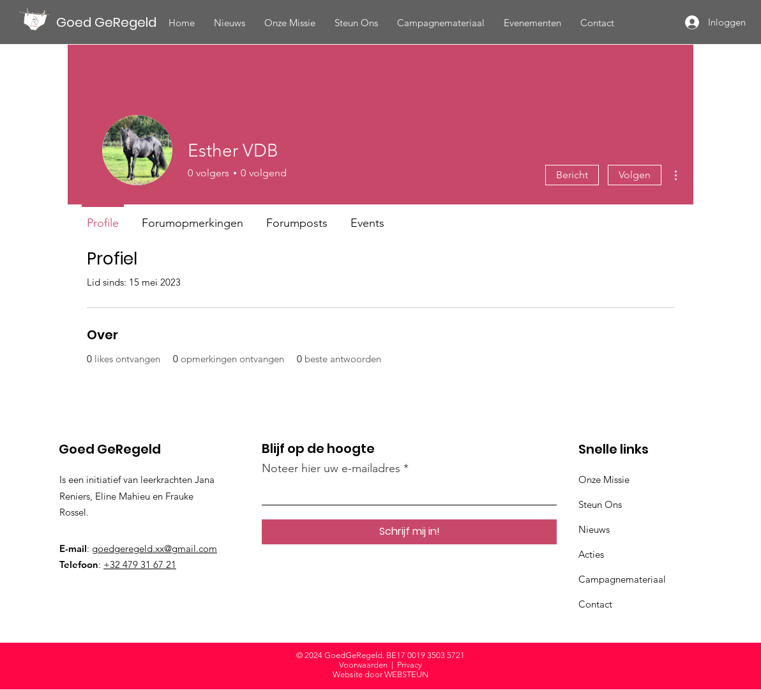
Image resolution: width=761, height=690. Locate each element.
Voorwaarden (363, 665)
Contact (595, 604)
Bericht (572, 175)
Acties (591, 554)
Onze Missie (603, 479)
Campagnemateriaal (622, 579)
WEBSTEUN (406, 674)
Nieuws (594, 529)
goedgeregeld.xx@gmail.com (154, 548)
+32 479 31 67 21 (139, 564)
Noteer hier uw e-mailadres (331, 468)
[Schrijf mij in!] (409, 531)
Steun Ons (600, 504)
